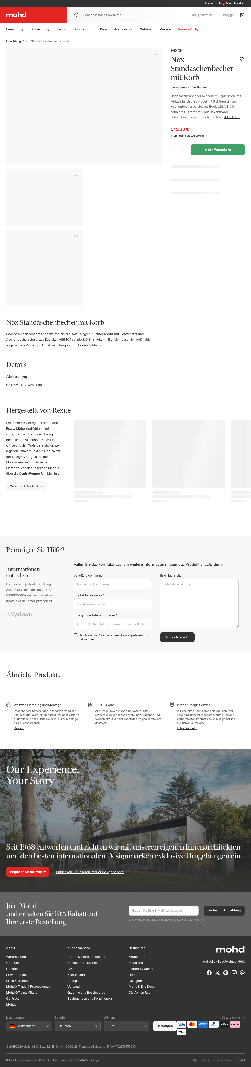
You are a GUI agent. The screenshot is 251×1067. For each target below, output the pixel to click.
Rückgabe (74, 981)
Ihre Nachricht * (171, 575)
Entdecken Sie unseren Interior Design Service (90, 872)
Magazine (136, 963)
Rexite (176, 50)
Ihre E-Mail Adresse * (89, 595)
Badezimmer (83, 29)
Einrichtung (14, 29)
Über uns (13, 963)
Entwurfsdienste (18, 975)
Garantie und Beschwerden (87, 993)
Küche (61, 29)
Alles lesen (232, 117)
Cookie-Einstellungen (88, 1060)
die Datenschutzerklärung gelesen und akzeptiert (114, 637)
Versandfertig (188, 29)
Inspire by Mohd (141, 969)
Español (240, 1060)
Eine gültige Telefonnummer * (95, 615)
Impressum (68, 1060)
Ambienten (137, 957)
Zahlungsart (76, 975)
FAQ (70, 969)
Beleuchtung (40, 29)
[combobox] (10, 1026)
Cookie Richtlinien (49, 1060)
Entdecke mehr (187, 728)
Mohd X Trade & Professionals (28, 987)
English (206, 1060)
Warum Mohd (16, 957)
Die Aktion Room (141, 993)
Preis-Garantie (17, 981)
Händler (12, 969)
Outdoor (146, 29)
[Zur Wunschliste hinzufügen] (242, 59)
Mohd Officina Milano (21, 993)
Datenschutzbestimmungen (21, 1060)
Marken (165, 29)
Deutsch (228, 1060)
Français (217, 1060)
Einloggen (228, 15)
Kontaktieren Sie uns (82, 963)
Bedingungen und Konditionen (89, 999)
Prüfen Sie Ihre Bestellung (86, 957)
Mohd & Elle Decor (142, 987)
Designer (135, 981)
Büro (103, 29)
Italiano (195, 1060)
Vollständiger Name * (89, 575)
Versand (19, 728)
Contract (12, 999)
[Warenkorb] (242, 14)
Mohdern (13, 1005)
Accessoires (123, 29)
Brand (133, 975)
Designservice (201, 15)
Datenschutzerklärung (188, 919)
